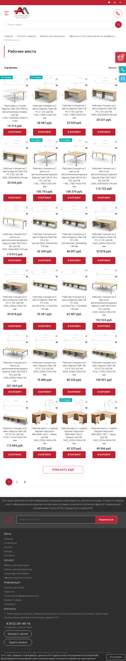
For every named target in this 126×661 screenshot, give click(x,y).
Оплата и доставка (14, 587)
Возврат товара (12, 600)
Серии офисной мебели (16, 573)
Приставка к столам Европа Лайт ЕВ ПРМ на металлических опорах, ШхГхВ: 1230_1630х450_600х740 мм (15, 113)
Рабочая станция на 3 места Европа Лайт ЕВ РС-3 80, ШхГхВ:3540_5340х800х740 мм (74, 240)
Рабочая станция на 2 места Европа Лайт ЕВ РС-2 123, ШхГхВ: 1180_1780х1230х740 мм (45, 111)
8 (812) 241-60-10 (118, 13)
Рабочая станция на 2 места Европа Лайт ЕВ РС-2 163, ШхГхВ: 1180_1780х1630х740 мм (74, 111)
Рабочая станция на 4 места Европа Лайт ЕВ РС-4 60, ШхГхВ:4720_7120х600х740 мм (44, 303)
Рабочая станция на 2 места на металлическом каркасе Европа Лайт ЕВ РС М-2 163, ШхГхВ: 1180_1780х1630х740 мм (74, 177)
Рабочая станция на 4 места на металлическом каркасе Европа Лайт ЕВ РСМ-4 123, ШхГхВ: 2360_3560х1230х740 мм (104, 306)
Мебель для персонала (52, 36)
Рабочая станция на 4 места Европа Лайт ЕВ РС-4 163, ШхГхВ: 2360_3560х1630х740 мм (15, 303)
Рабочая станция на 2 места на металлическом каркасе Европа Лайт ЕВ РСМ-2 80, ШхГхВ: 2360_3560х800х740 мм (15, 242)
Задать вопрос (18, 642)
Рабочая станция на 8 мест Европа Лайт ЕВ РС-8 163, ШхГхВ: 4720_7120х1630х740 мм (15, 434)
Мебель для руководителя (18, 569)
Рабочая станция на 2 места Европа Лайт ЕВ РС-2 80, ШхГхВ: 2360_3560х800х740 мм (15, 173)
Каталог (8, 547)
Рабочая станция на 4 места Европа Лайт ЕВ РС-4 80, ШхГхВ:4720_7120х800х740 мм (74, 303)
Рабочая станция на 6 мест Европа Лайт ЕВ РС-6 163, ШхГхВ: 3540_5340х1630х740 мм (74, 368)
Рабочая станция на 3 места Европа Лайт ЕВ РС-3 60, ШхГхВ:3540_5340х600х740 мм (44, 240)
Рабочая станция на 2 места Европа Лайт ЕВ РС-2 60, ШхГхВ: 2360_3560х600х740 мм (104, 110)
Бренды (8, 551)
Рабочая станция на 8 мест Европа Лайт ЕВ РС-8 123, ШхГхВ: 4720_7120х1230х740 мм (104, 368)
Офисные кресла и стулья (18, 577)
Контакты (9, 555)
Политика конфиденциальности (21, 595)
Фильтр (112, 67)
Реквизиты (10, 604)
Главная (8, 36)
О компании (10, 543)
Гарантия (9, 591)
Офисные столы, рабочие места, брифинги (92, 36)
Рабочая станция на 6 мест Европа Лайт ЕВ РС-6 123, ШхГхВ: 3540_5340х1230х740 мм (44, 368)
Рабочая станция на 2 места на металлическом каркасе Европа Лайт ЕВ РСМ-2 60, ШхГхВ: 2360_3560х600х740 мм (104, 176)
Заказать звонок (17, 633)
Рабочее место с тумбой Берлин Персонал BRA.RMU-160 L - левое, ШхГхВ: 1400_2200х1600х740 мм (45, 436)
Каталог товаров (26, 36)
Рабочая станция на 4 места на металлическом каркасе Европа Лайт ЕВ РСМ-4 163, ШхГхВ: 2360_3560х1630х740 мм (15, 371)
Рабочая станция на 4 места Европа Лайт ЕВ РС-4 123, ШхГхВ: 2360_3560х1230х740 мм (104, 240)
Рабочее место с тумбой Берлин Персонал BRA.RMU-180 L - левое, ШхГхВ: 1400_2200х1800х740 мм (104, 436)
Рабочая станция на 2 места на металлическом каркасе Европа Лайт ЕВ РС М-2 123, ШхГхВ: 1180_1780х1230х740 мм (45, 177)
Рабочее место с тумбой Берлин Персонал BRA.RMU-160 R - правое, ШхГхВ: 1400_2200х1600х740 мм (74, 436)
